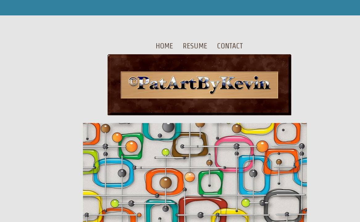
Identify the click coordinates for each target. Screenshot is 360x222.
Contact (230, 46)
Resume (195, 46)
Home (164, 46)
